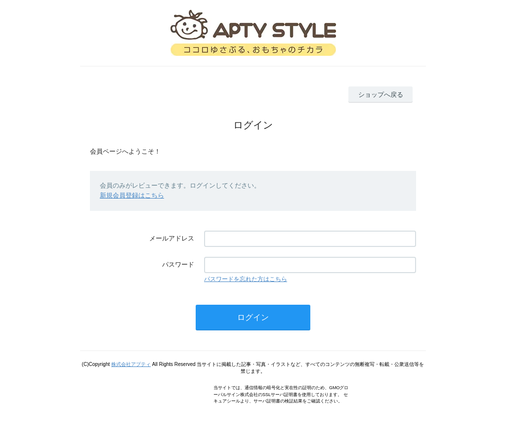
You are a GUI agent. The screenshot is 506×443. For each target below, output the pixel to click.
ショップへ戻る (380, 94)
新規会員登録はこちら (132, 195)
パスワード (178, 264)
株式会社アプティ (131, 364)
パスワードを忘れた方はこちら (245, 279)
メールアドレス (171, 238)
